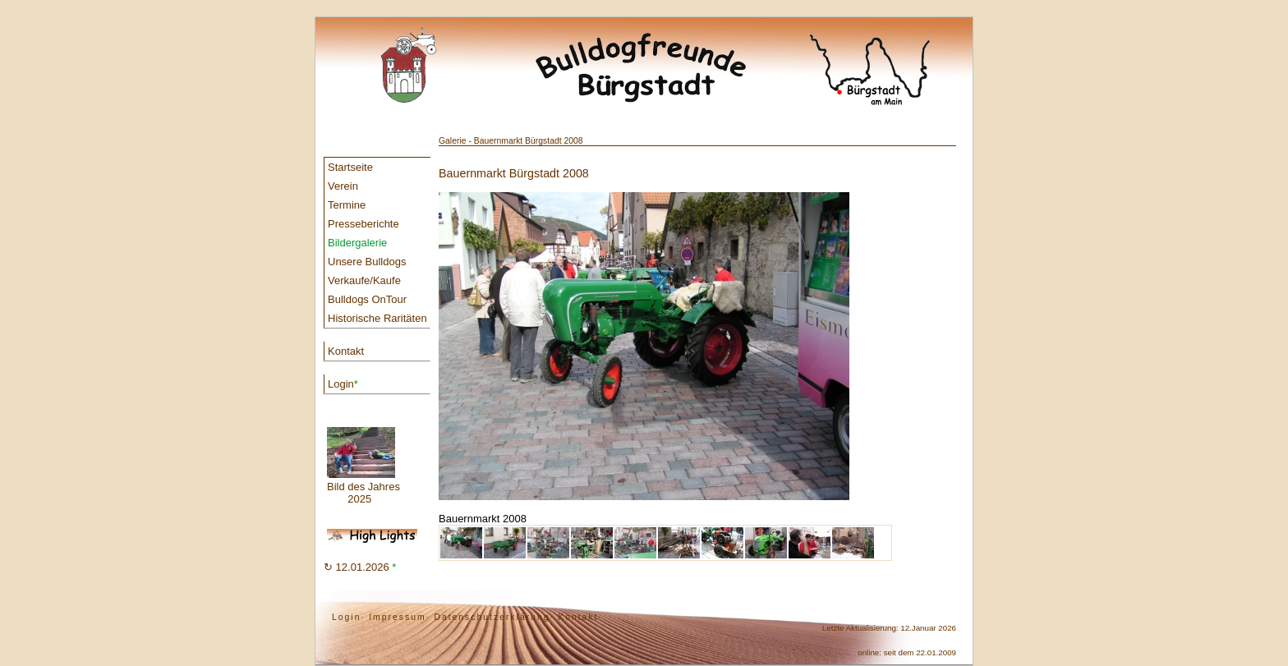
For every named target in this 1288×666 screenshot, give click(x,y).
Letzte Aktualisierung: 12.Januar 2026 (889, 627)
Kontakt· (580, 617)
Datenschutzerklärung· (494, 617)
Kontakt (346, 351)
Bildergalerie (357, 243)
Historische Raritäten (377, 318)
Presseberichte (363, 224)
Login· (348, 617)
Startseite (350, 167)
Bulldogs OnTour (367, 299)
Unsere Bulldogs (367, 261)
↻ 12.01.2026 (360, 567)
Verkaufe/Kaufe (364, 280)
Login (343, 384)
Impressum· (399, 617)
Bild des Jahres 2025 (363, 466)
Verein (343, 186)
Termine (347, 205)
